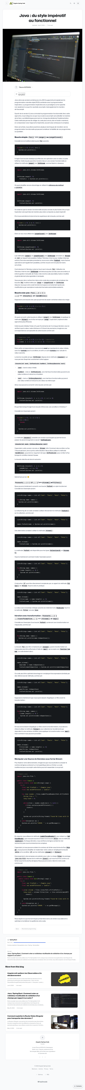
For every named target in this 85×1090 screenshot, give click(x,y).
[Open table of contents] (78, 1086)
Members (34, 1069)
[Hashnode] (45, 1057)
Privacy (46, 1069)
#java (17, 929)
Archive (41, 1069)
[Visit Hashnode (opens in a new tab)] (42, 1081)
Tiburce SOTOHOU (25, 87)
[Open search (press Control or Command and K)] (70, 3)
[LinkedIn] (32, 87)
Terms (51, 1069)
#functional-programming (29, 929)
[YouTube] (42, 1057)
